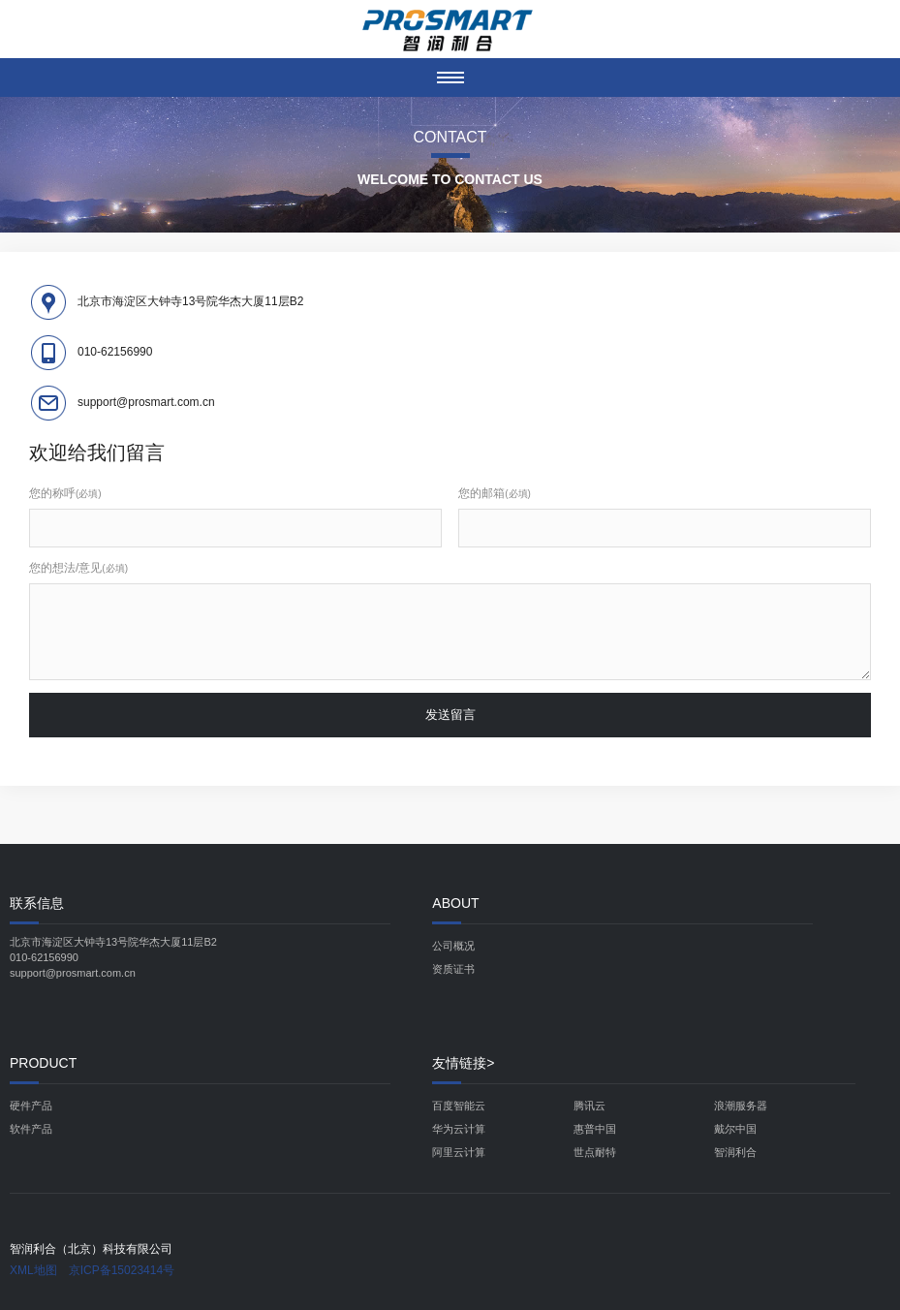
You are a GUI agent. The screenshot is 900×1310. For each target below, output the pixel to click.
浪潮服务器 (740, 1105)
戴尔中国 (735, 1129)
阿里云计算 (458, 1152)
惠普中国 (595, 1129)
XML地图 (33, 1270)
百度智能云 (458, 1105)
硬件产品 (31, 1105)
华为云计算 (458, 1129)
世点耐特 (595, 1152)
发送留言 (450, 714)
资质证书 (453, 969)
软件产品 (31, 1129)
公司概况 (453, 945)
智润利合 (735, 1152)
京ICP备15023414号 (121, 1270)
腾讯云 (589, 1105)
